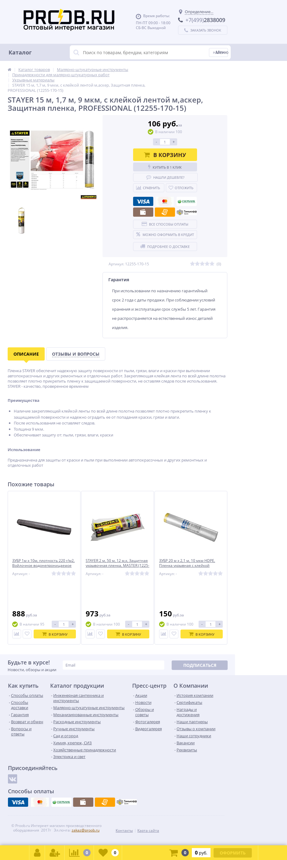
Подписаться (199, 665)
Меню (222, 52)
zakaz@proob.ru (85, 830)
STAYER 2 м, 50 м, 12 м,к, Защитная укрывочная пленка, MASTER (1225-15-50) (115, 566)
